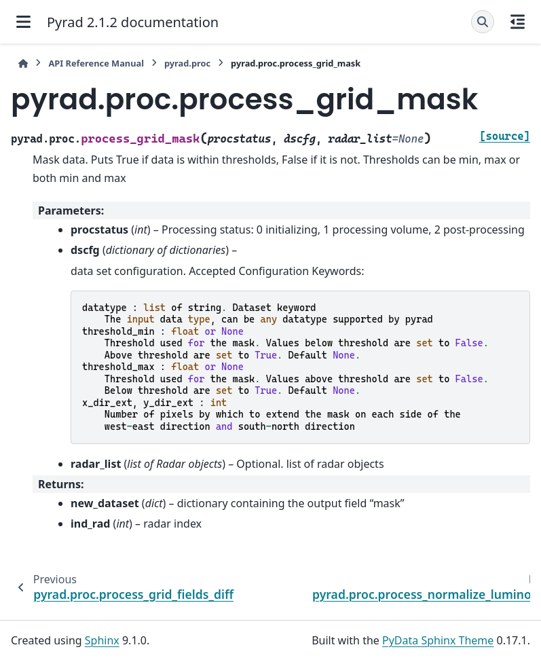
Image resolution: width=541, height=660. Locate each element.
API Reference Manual (96, 63)
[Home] (23, 63)
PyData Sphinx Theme (437, 640)
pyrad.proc (187, 63)
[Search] (482, 21)
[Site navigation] (23, 21)
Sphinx (102, 640)
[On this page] (517, 21)
